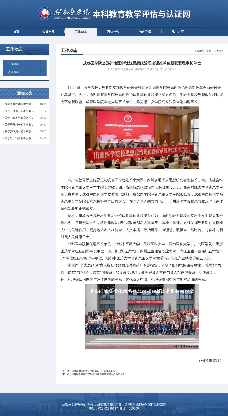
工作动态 (81, 31)
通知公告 (113, 31)
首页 (16, 31)
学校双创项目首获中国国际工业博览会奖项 (93, 371)
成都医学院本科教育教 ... (25, 104)
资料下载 (145, 31)
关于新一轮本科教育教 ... (25, 138)
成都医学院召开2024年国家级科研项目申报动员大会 (98, 374)
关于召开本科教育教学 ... (25, 117)
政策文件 (48, 31)
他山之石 (178, 31)
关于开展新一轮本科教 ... (25, 110)
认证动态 (25, 72)
